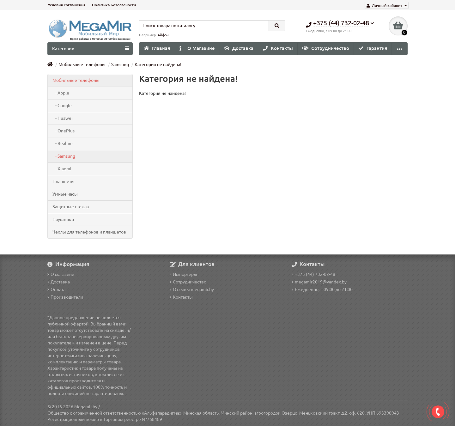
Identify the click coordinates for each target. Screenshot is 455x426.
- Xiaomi (61, 168)
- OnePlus (63, 130)
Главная (157, 48)
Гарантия (373, 48)
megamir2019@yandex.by (319, 281)
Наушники (63, 219)
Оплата (56, 289)
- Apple (60, 92)
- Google (62, 105)
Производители (65, 297)
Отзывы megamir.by (192, 289)
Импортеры (183, 274)
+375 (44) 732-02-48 (313, 274)
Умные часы (65, 194)
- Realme (62, 143)
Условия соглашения (67, 5)
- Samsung (63, 156)
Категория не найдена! (158, 64)
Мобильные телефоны (82, 64)
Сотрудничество (325, 48)
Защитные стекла (70, 206)
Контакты (278, 48)
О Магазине (197, 48)
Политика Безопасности (114, 5)
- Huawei (62, 118)
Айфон (163, 35)
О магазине (60, 274)
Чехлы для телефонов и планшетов (89, 231)
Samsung (120, 64)
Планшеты (63, 181)
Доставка (238, 48)
